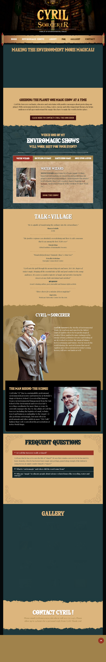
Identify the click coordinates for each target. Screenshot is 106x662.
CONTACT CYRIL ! (53, 613)
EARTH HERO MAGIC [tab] (63, 158)
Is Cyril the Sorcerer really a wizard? (32, 453)
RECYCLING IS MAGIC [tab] (43, 158)
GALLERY (75, 39)
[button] (53, 453)
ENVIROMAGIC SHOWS (33, 39)
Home (14, 39)
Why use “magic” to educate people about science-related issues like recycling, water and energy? (51, 475)
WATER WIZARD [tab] (22, 158)
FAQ (64, 39)
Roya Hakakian (53, 281)
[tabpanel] (53, 182)
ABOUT (53, 39)
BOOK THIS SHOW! (51, 195)
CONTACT (90, 39)
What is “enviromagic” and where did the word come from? (41, 469)
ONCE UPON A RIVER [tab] (83, 158)
